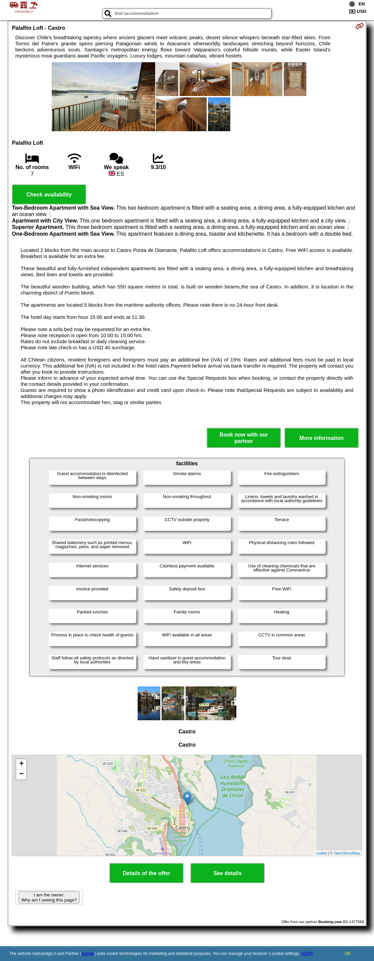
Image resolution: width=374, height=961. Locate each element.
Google (87, 953)
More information (322, 438)
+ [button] (21, 764)
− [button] (21, 774)
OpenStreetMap (347, 853)
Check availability (49, 194)
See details (227, 873)
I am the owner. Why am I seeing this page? (49, 897)
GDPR (307, 953)
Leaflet (321, 853)
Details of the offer (146, 873)
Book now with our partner (243, 438)
